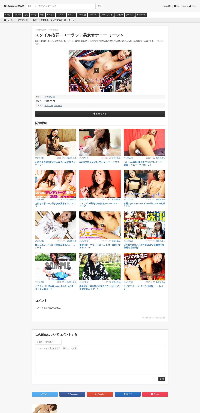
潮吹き (34, 15)
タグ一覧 (129, 15)
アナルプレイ (107, 15)
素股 (42, 15)
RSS (38, 408)
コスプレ (61, 15)
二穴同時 (119, 15)
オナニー (49, 105)
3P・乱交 (82, 15)
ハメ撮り (50, 15)
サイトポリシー (26, 408)
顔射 (26, 15)
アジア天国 (50, 97)
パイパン (71, 15)
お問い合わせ (12, 408)
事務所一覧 (141, 15)
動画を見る (101, 113)
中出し (8, 15)
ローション (93, 15)
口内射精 (17, 15)
